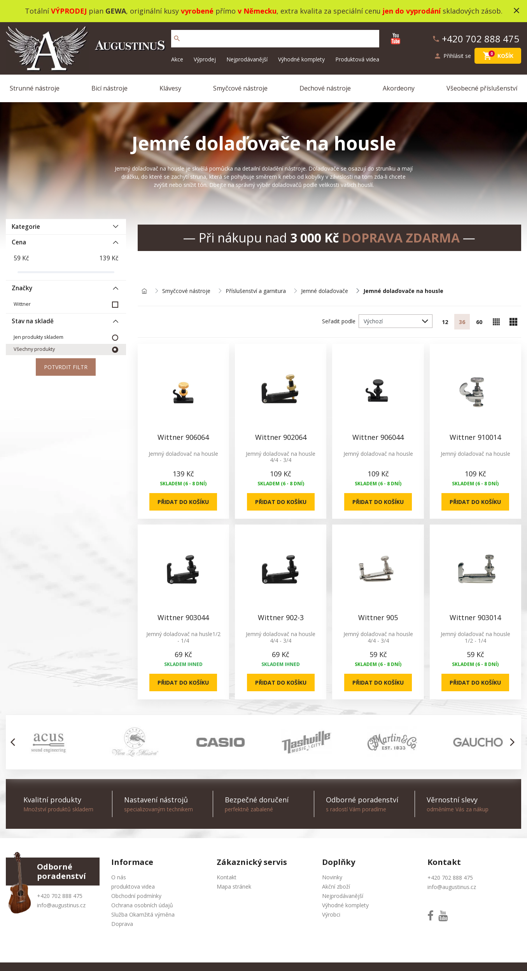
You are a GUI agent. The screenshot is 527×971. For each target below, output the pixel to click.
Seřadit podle (338, 321)
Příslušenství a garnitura (256, 291)
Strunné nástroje (35, 88)
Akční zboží (336, 886)
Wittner (22, 304)
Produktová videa (357, 59)
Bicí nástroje (109, 88)
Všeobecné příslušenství (481, 88)
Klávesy (170, 88)
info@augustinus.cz (61, 905)
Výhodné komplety (301, 59)
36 (462, 322)
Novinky (332, 877)
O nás (118, 877)
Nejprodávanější (247, 59)
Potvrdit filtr (66, 367)
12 (445, 322)
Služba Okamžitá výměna (143, 914)
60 (479, 322)
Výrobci (331, 914)
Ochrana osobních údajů (142, 905)
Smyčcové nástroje (240, 88)
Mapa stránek (234, 886)
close (516, 10)
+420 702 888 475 (59, 896)
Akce (177, 59)
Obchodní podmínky (136, 896)
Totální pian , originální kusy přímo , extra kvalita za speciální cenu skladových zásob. (263, 11)
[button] (15, 742)
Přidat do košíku (183, 502)
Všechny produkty (34, 349)
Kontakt (226, 877)
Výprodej (205, 59)
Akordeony (399, 88)
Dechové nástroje (325, 88)
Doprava (122, 923)
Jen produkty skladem (38, 337)
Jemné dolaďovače (324, 291)
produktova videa (133, 886)
